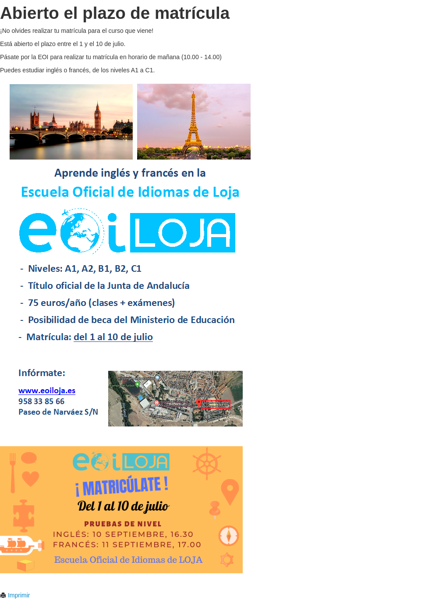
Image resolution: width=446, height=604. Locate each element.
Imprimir (15, 595)
